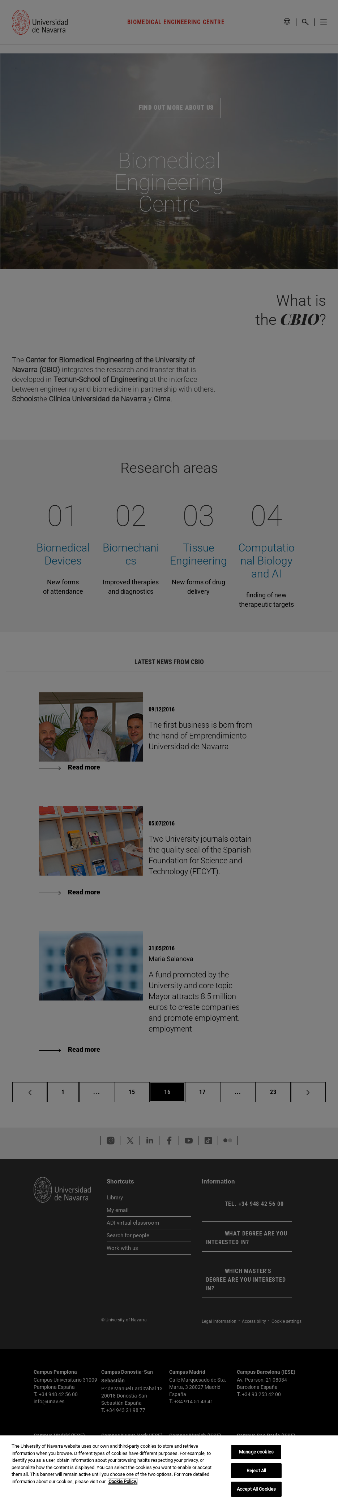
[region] (169, 1469)
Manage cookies (256, 1452)
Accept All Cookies (256, 1489)
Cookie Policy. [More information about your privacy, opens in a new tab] (122, 1481)
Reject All (256, 1470)
